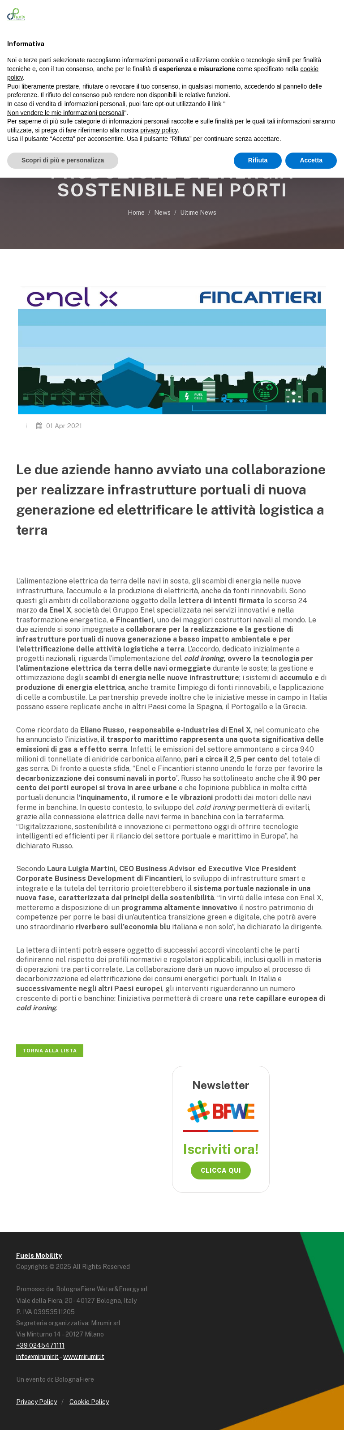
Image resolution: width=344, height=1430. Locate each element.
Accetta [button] (311, 160)
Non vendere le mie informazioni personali (65, 112)
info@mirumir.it (37, 1356)
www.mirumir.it (83, 1356)
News (162, 212)
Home (136, 212)
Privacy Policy (36, 1401)
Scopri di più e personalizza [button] (63, 160)
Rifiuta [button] (258, 160)
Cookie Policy (89, 1401)
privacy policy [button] (158, 130)
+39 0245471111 (40, 1345)
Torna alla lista (49, 1050)
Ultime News (198, 212)
